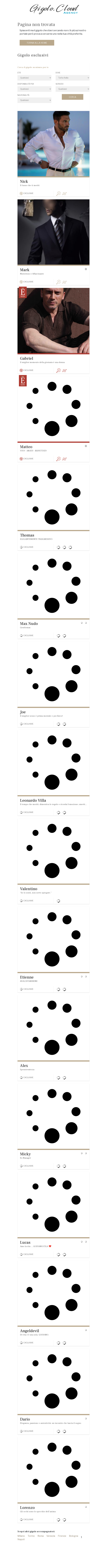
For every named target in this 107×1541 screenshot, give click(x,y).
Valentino (28, 888)
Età (19, 73)
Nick (24, 181)
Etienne (27, 977)
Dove (58, 73)
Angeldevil (29, 1330)
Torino (31, 1536)
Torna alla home (37, 43)
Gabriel (26, 358)
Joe (23, 712)
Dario (25, 1419)
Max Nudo (29, 623)
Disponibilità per (26, 84)
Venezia (50, 1536)
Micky (25, 1154)
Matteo (26, 446)
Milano (21, 1536)
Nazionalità (23, 95)
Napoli (21, 1539)
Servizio (60, 84)
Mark (24, 269)
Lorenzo (27, 1507)
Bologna (73, 1536)
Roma (41, 1536)
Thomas (27, 535)
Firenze (62, 1536)
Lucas (25, 1242)
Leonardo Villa (33, 800)
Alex (24, 1065)
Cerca (72, 97)
